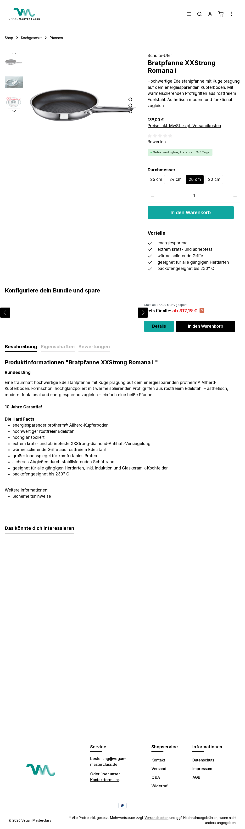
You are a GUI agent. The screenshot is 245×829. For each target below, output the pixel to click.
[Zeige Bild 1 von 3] (130, 99)
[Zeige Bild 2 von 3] (130, 105)
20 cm (214, 179)
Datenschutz (203, 760)
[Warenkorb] (221, 14)
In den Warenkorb (191, 212)
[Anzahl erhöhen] (235, 196)
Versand (158, 768)
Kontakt (158, 760)
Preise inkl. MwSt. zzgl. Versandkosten (184, 125)
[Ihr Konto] (210, 14)
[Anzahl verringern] (153, 196)
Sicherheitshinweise (31, 496)
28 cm (195, 179)
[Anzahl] (194, 196)
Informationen (207, 746)
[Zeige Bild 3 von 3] (130, 111)
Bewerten (157, 141)
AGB (196, 777)
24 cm (175, 179)
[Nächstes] (14, 111)
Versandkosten (156, 818)
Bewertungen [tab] (94, 346)
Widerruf (159, 785)
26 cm (156, 179)
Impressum (202, 768)
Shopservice (164, 746)
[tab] (21, 347)
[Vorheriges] (14, 53)
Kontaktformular (104, 779)
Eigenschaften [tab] (58, 346)
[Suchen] (199, 14)
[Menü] (189, 14)
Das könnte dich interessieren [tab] (39, 528)
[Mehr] (231, 14)
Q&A (155, 777)
